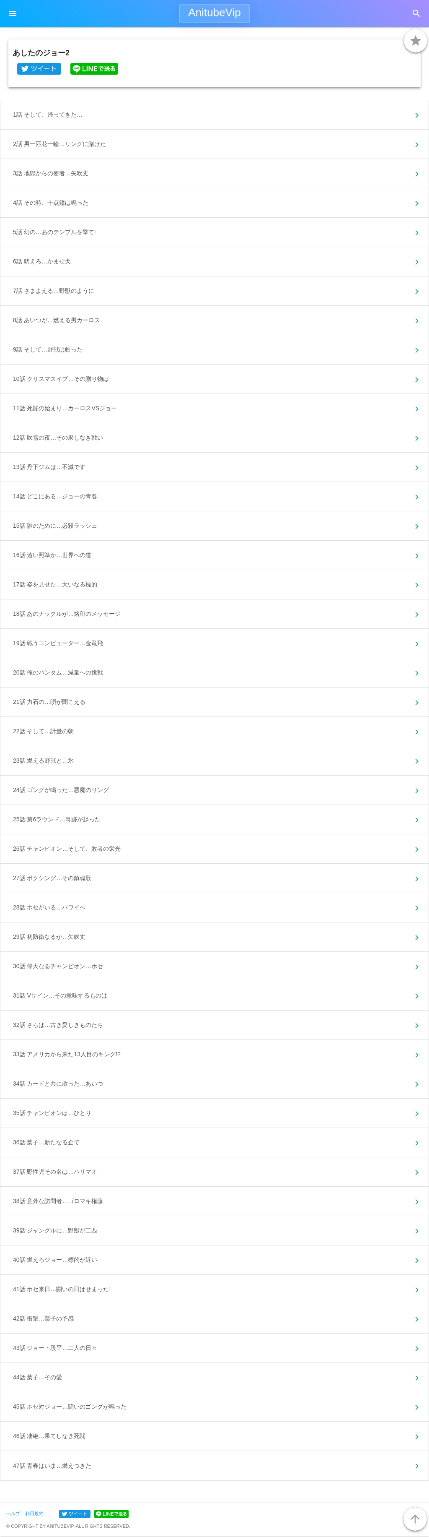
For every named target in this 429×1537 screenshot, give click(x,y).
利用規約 (34, 1513)
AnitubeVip (214, 12)
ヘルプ (13, 1513)
